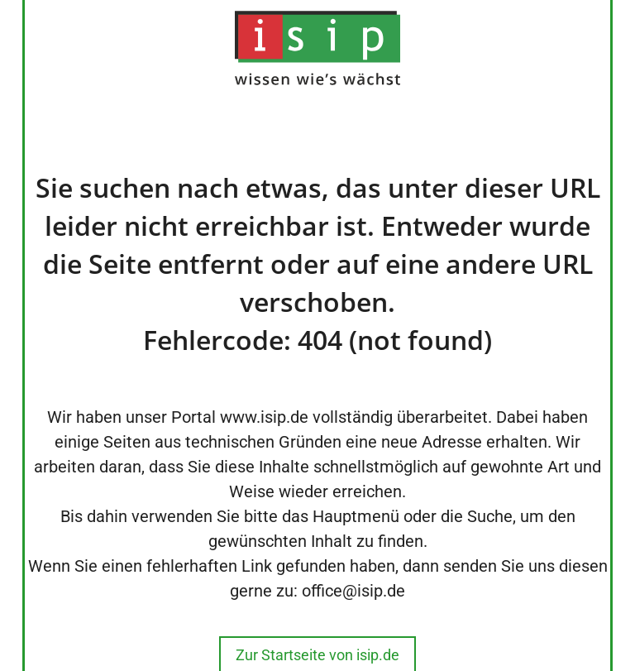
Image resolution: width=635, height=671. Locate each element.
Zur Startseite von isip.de (317, 655)
